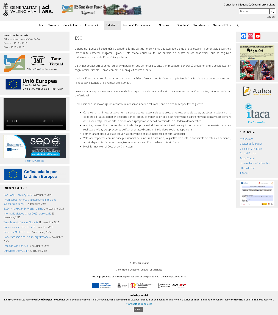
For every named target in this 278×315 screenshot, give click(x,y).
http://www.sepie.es (34, 160)
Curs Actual (73, 25)
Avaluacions (246, 139)
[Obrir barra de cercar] (237, 25)
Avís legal (97, 276)
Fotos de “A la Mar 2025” (16, 245)
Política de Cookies (136, 276)
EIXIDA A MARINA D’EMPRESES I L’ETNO (24, 208)
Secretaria (202, 25)
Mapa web (153, 276)
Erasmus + (94, 25)
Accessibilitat (179, 276)
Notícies (167, 25)
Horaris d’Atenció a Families (254, 163)
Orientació (183, 25)
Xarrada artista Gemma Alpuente (21, 222)
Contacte (166, 276)
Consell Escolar (248, 153)
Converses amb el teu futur (18, 227)
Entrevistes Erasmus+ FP (16, 250)
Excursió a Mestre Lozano (17, 232)
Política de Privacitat (114, 276)
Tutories (244, 173)
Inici (41, 25)
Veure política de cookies (139, 304)
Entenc (138, 309)
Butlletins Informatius (251, 143)
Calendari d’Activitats (251, 148)
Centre (55, 25)
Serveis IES (223, 25)
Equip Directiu (247, 158)
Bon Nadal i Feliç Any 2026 (18, 195)
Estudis (113, 25)
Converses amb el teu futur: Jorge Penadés (26, 237)
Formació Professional (140, 25)
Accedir (271, 17)
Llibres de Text (247, 168)
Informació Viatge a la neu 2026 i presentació (27, 213)
